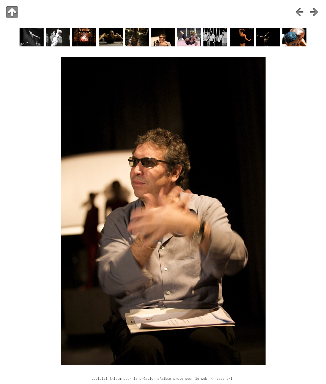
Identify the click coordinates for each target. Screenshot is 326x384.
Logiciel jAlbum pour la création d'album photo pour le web (149, 379)
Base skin (226, 379)
